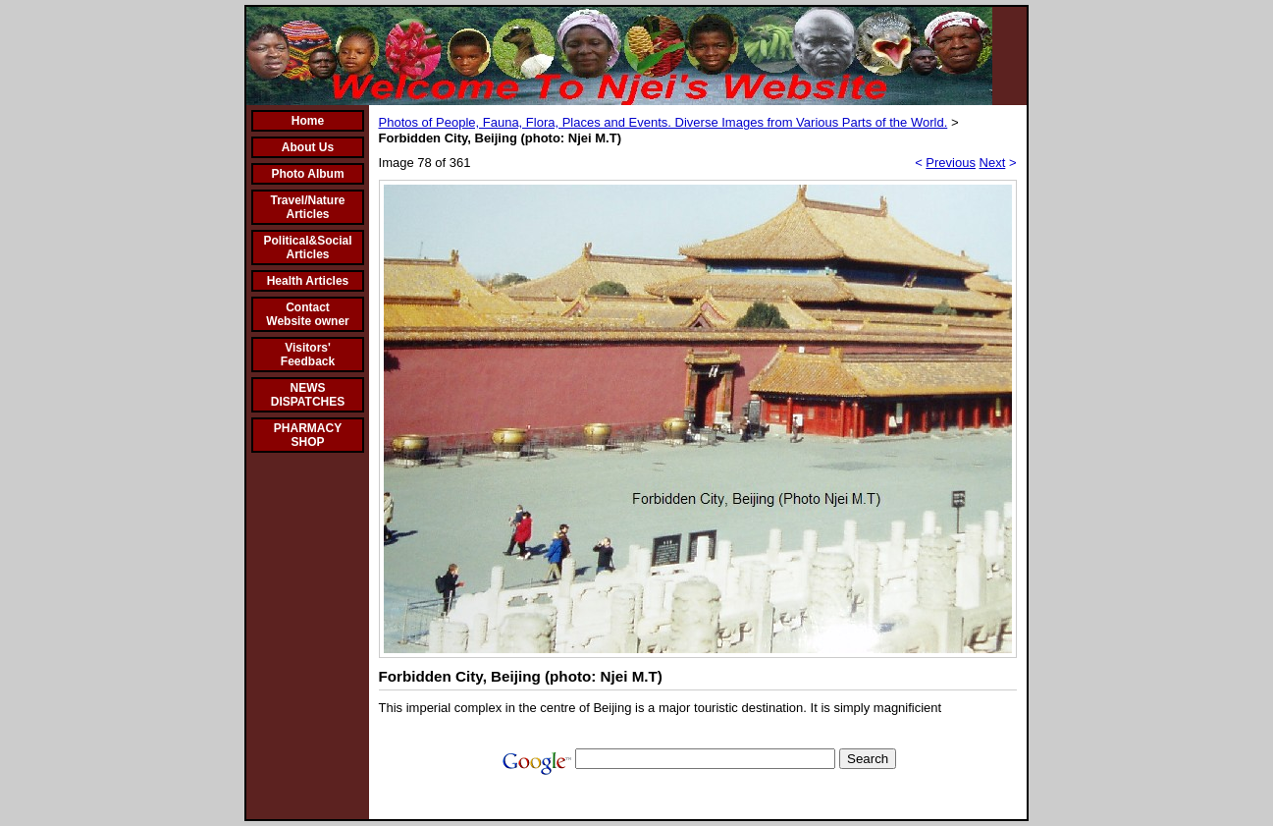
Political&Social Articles (307, 247)
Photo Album (307, 174)
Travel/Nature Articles (307, 207)
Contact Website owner (307, 314)
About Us (308, 147)
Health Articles (308, 281)
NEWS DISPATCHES (308, 395)
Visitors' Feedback (308, 354)
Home (308, 121)
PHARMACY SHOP (308, 435)
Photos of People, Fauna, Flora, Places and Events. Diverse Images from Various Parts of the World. (663, 122)
